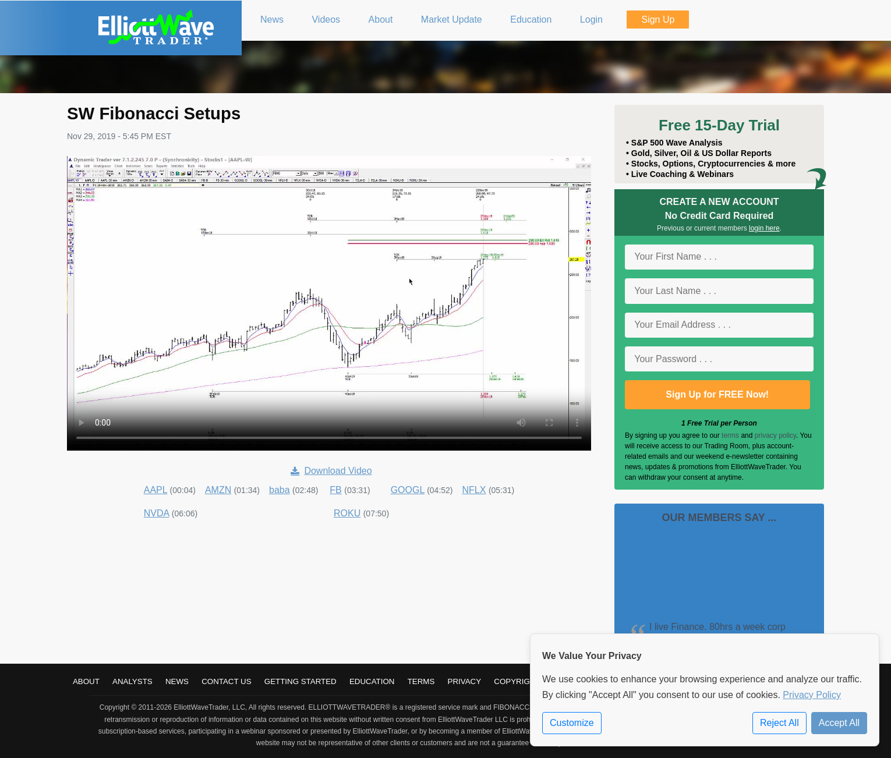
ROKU (347, 513)
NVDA (156, 513)
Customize (572, 723)
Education (372, 681)
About (86, 681)
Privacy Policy (812, 695)
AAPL (155, 490)
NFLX (474, 490)
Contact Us (226, 681)
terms (730, 435)
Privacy (465, 681)
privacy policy (775, 435)
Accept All (839, 723)
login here (764, 228)
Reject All (779, 723)
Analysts (132, 681)
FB (335, 490)
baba (279, 490)
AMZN (218, 490)
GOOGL (408, 490)
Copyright (517, 681)
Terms (421, 681)
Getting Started (300, 681)
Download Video (331, 471)
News (177, 681)
